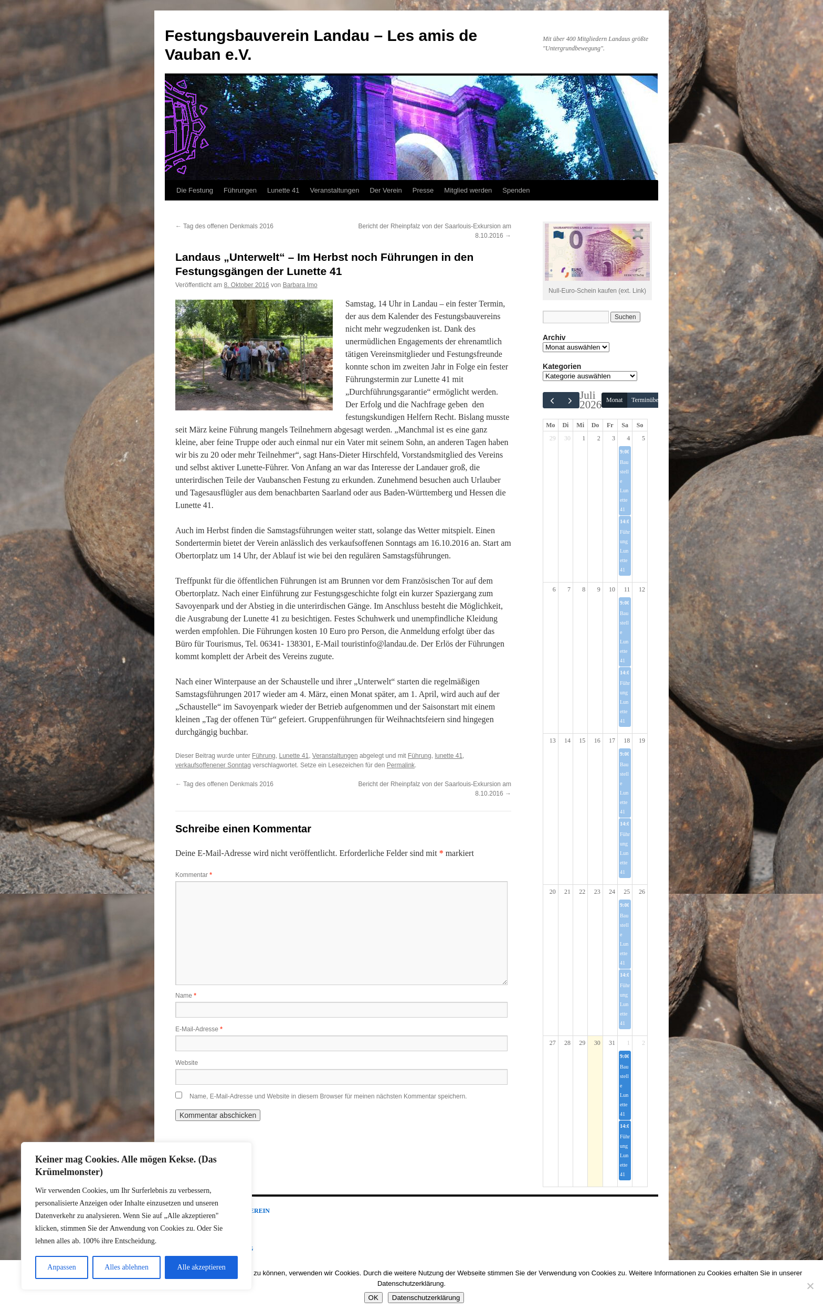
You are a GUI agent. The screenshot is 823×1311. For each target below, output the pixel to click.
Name (185, 995)
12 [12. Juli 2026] (642, 589)
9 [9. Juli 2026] (598, 589)
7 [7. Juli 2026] (569, 589)
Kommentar (193, 875)
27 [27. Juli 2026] (553, 1042)
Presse (423, 190)
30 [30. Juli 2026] (597, 1042)
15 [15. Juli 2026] (582, 740)
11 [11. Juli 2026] (627, 589)
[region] (136, 1216)
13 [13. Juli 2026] (553, 740)
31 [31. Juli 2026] (612, 1042)
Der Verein (386, 190)
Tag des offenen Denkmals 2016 (224, 226)
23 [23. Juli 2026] (597, 891)
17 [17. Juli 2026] (612, 740)
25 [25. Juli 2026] (627, 891)
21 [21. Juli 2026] (567, 891)
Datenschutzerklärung (426, 1298)
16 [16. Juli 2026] (597, 740)
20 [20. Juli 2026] (553, 891)
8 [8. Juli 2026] (583, 589)
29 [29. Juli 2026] (582, 1042)
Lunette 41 (283, 190)
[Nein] (810, 1286)
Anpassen (61, 1267)
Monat (614, 400)
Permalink (401, 765)
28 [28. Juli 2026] (567, 1042)
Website (186, 1062)
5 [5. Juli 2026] (643, 438)
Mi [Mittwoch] (580, 425)
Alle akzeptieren (201, 1267)
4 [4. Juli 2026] (628, 438)
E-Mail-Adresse (199, 1029)
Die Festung (194, 190)
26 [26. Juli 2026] (642, 891)
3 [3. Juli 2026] (613, 438)
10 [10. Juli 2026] (612, 589)
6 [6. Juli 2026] (554, 589)
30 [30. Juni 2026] (567, 438)
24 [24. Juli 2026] (612, 891)
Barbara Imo (300, 285)
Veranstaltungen (334, 190)
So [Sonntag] (640, 425)
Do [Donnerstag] (595, 425)
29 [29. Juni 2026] (553, 438)
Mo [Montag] (550, 425)
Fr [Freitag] (610, 425)
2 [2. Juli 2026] (598, 438)
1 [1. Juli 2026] (583, 438)
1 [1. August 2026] (628, 1042)
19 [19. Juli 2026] (642, 740)
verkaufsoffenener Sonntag (213, 765)
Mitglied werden (468, 190)
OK (373, 1298)
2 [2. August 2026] (643, 1042)
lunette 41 (448, 755)
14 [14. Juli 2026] (567, 740)
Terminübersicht (651, 400)
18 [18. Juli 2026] (627, 740)
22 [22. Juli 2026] (582, 891)
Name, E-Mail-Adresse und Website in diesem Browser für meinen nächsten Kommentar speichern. (328, 1096)
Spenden (516, 190)
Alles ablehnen (126, 1267)
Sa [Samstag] (624, 425)
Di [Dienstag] (565, 425)
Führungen (240, 190)
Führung (264, 755)
